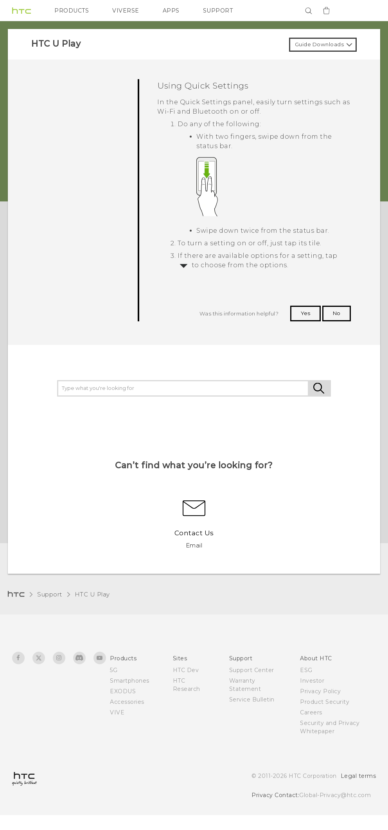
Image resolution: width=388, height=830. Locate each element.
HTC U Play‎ (92, 594)
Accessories (127, 701)
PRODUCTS (71, 10)
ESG (306, 670)
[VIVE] (365, 10)
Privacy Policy (320, 691)
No (336, 313)
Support (49, 594)
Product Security (324, 701)
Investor (312, 680)
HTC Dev (186, 670)
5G (113, 670)
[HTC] (21, 10)
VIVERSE (125, 10)
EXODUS (123, 691)
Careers (311, 712)
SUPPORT (218, 10)
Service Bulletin (252, 699)
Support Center (251, 670)
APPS (171, 10)
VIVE (117, 712)
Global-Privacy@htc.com (335, 795)
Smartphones (129, 680)
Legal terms (358, 775)
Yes (305, 313)
